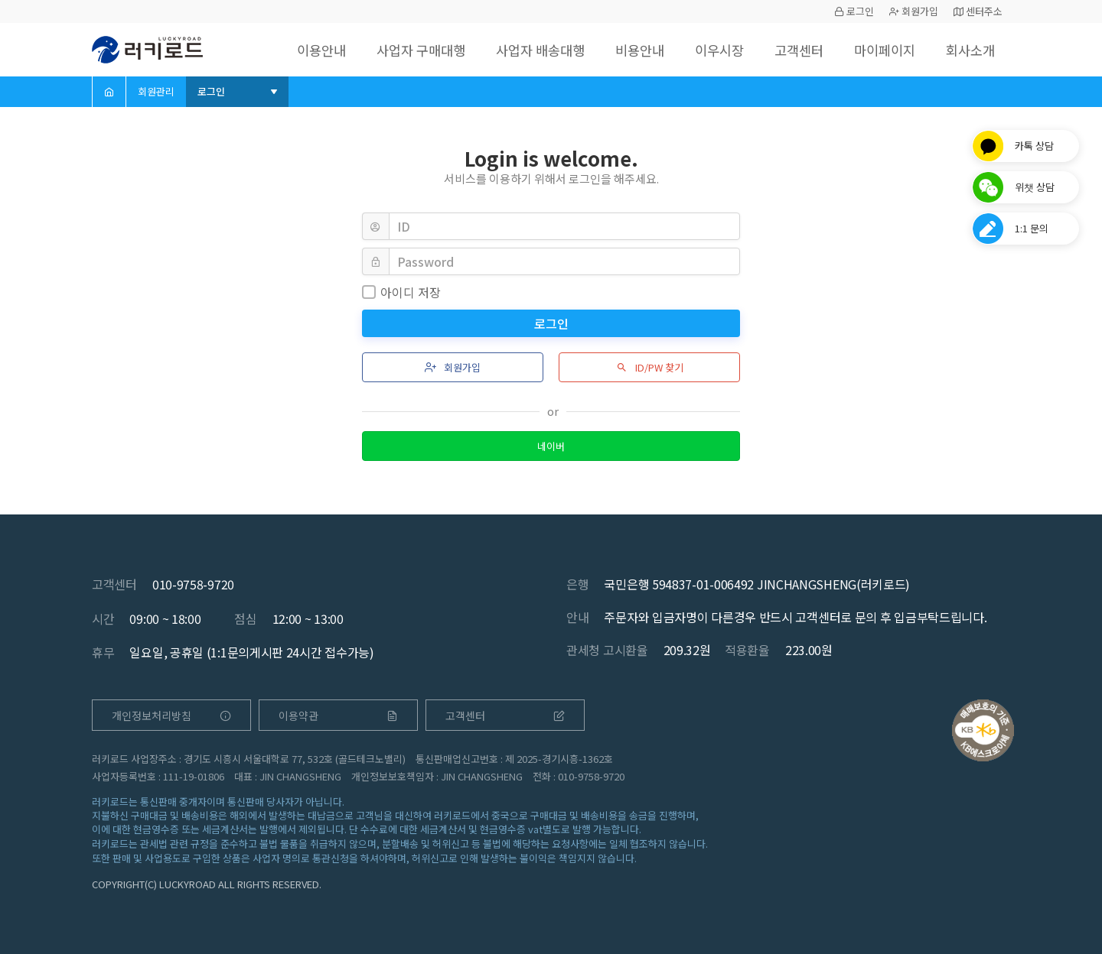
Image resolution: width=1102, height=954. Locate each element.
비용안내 (625, 50)
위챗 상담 (1035, 187)
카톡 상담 (1034, 145)
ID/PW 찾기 (649, 367)
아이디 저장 (401, 292)
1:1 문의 (1031, 228)
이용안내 (293, 50)
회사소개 (969, 50)
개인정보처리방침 (171, 715)
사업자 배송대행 (521, 50)
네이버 (551, 446)
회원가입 (913, 11)
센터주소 (978, 11)
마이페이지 (879, 50)
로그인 (854, 11)
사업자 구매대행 (397, 50)
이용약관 (338, 715)
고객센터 (791, 50)
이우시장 (708, 50)
